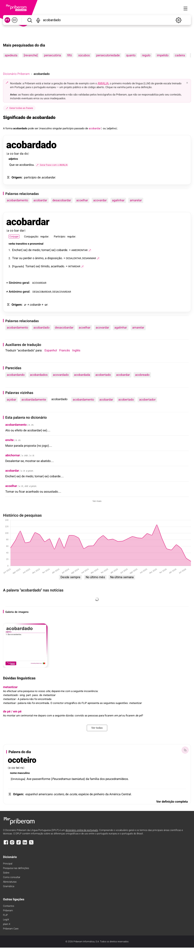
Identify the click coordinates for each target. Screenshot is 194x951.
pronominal (36, 243)
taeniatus (77, 779)
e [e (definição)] (28, 243)
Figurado (18, 266)
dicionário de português (82, 830)
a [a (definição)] (8, 153)
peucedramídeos (117, 779)
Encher (16, 250)
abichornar (12, 455)
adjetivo (112, 128)
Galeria (9, 612)
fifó (69, 55)
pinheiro (99, 794)
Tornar (29, 266)
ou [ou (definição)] (104, 128)
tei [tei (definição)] (18, 768)
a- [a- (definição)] (25, 304)
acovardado (61, 375)
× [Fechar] (187, 82)
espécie (83, 794)
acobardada (82, 375)
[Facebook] (6, 844)
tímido (45, 266)
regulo (146, 55)
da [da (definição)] (21, 153)
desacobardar (61, 200)
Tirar (15, 258)
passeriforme (41, 779)
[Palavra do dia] (185, 750)
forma (9, 128)
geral (25, 282)
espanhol (31, 794)
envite (9, 440)
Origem (17, 177)
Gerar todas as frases (19, 108)
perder (27, 258)
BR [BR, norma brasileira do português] (14, 20)
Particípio (59, 236)
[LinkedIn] (25, 844)
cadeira (180, 55)
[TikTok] (18, 844)
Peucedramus (61, 779)
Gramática (8, 886)
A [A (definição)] (4, 128)
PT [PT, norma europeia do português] (7, 20)
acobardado (20, 128)
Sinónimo (15, 282)
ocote (73, 794)
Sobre (6, 872)
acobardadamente (33, 399)
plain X (6, 924)
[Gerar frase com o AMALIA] (52, 165)
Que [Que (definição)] (12, 165)
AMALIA (103, 83)
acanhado (57, 266)
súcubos (84, 55)
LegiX (6, 919)
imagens (23, 612)
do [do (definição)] (26, 153)
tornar (45, 250)
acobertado (103, 375)
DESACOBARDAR (42, 292)
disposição (54, 258)
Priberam (8, 910)
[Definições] (178, 20)
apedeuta (11, 55)
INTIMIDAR (74, 266)
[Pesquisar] (29, 20)
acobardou (26, 165)
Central (126, 794)
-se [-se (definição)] (25, 250)
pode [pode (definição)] (31, 128)
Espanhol (51, 350)
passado (79, 128)
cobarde (61, 250)
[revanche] (31, 55)
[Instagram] (12, 844)
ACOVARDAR (39, 283)
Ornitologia (18, 779)
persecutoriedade (108, 55)
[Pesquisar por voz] (38, 20)
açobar (11, 399)
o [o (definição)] (33, 258)
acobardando (16, 375)
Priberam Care (10, 928)
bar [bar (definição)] (16, 153)
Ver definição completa (172, 801)
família (94, 779)
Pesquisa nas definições (16, 868)
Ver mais (97, 501)
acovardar (100, 200)
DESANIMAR (89, 258)
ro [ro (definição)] (21, 768)
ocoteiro (22, 760)
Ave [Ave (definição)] (29, 779)
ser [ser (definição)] (36, 128)
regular (44, 236)
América (114, 794)
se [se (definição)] (17, 165)
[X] (31, 844)
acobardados (39, 375)
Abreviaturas (9, 881)
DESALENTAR (73, 258)
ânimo (39, 258)
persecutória (52, 55)
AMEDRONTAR (79, 250)
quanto (131, 55)
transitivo (21, 243)
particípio (68, 128)
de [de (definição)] (86, 128)
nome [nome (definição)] (13, 773)
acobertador (147, 399)
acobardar (48, 177)
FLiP (5, 915)
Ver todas (97, 727)
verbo (12, 243)
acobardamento (17, 200)
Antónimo (15, 291)
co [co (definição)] (11, 153)
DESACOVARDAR (61, 292)
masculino (46, 128)
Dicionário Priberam (16, 74)
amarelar (136, 200)
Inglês (76, 350)
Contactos (8, 906)
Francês (64, 350)
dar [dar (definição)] (22, 230)
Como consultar (11, 877)
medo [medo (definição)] (36, 250)
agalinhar (118, 200)
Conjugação (31, 236)
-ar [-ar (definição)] (45, 304)
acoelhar (82, 200)
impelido (162, 55)
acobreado (142, 375)
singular (57, 128)
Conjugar (14, 236)
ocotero (59, 794)
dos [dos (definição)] (102, 779)
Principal (7, 863)
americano (45, 794)
